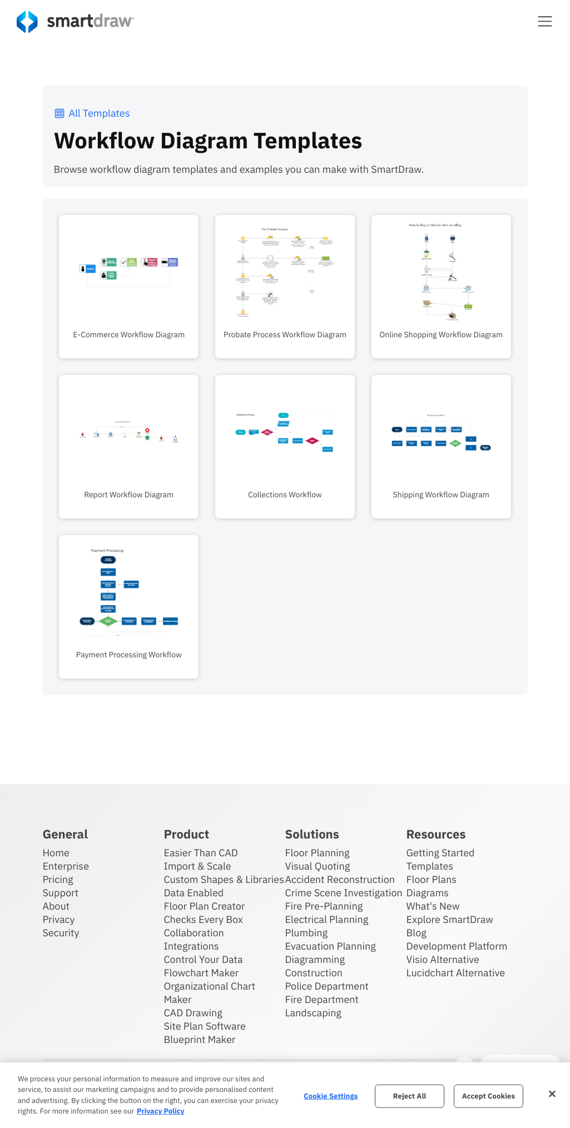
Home (55, 852)
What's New (433, 906)
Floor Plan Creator (204, 906)
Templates (430, 866)
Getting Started (441, 852)
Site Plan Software (204, 1026)
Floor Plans (432, 879)
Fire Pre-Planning (324, 906)
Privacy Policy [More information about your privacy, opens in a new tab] (160, 1111)
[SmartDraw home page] (75, 22)
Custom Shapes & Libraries (223, 879)
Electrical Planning (327, 919)
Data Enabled (193, 892)
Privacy (58, 919)
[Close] (552, 1093)
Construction (314, 972)
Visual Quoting (317, 866)
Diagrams (428, 892)
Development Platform (457, 946)
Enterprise (65, 866)
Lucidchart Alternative (456, 972)
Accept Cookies (488, 1096)
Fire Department (322, 999)
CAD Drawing (192, 1012)
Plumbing (306, 932)
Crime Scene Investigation (344, 892)
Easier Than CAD (200, 852)
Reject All (410, 1096)
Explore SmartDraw (450, 919)
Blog (417, 932)
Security (60, 932)
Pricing (57, 879)
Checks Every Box (203, 919)
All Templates (91, 113)
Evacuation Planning (330, 946)
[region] (285, 1095)
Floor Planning (317, 852)
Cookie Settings (331, 1096)
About (56, 906)
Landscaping (313, 1012)
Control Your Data (202, 959)
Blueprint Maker (199, 1039)
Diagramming (315, 959)
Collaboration (193, 932)
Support (60, 892)
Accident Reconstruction (340, 879)
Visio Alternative (443, 959)
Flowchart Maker (201, 972)
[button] (545, 21)
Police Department (327, 986)
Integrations (191, 946)
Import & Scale (197, 866)
